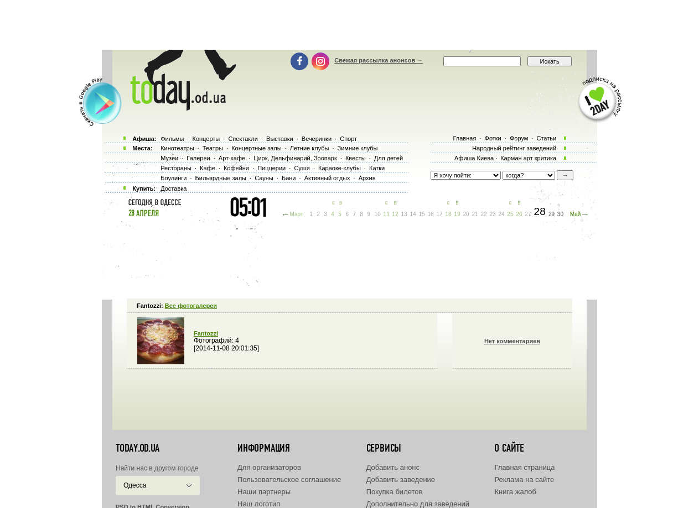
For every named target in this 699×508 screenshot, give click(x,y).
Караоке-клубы (339, 168)
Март (296, 214)
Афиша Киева (474, 158)
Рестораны (175, 168)
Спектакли (243, 138)
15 (422, 214)
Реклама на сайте (524, 479)
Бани (289, 178)
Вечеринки (317, 138)
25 (510, 214)
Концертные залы (256, 148)
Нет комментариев (512, 341)
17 (439, 214)
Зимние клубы (358, 148)
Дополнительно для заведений (417, 504)
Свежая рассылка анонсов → (378, 60)
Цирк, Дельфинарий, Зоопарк (294, 158)
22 (483, 214)
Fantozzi (206, 333)
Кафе (207, 168)
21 (475, 214)
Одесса (134, 485)
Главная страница (524, 467)
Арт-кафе (232, 158)
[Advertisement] (349, 25)
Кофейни (236, 168)
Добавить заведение (400, 479)
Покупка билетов (394, 492)
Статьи (547, 138)
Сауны (264, 178)
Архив (367, 178)
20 (466, 214)
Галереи (198, 158)
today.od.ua (137, 448)
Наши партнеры (264, 492)
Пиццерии (271, 168)
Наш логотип (258, 504)
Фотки (493, 138)
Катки (377, 168)
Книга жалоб (515, 492)
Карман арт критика (528, 158)
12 (395, 214)
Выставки (279, 138)
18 (448, 214)
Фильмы (172, 138)
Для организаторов (269, 467)
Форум (519, 138)
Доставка (173, 188)
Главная (464, 138)
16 (431, 214)
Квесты (355, 158)
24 (501, 214)
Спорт (348, 138)
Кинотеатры (177, 148)
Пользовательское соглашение (289, 479)
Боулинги (173, 178)
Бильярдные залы (220, 178)
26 (519, 214)
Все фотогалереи (191, 305)
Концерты (206, 138)
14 (413, 214)
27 (528, 214)
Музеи (169, 158)
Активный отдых (327, 178)
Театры (213, 148)
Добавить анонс (393, 467)
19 (457, 214)
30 (560, 214)
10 (378, 214)
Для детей (388, 158)
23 (492, 214)
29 (551, 214)
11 (387, 214)
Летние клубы (309, 148)
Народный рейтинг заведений (514, 148)
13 (404, 214)
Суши (301, 168)
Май (575, 214)
